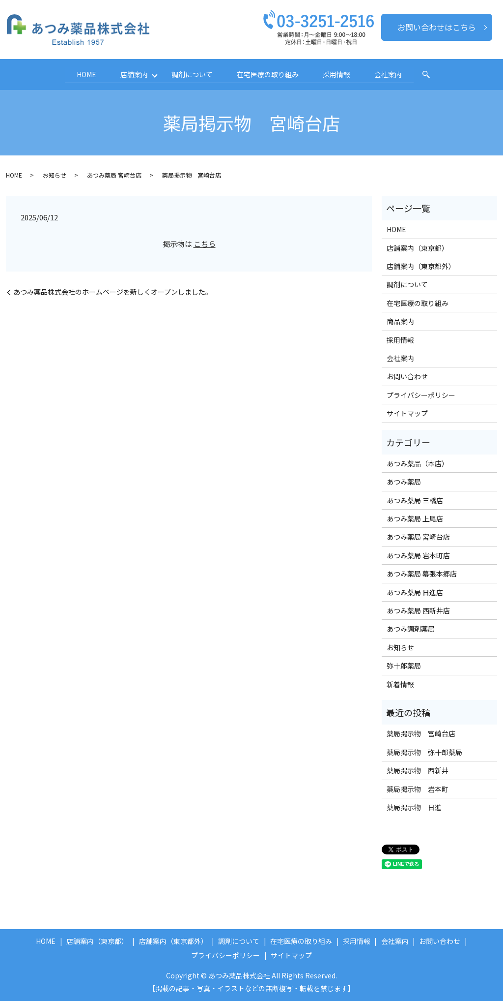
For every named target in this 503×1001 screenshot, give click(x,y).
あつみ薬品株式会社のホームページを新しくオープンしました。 (112, 292)
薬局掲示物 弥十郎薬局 (424, 752)
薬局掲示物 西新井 (417, 770)
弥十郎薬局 (404, 665)
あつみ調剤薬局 (411, 629)
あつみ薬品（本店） (417, 463)
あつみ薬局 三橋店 (415, 500)
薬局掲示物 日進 (414, 807)
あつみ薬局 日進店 (415, 592)
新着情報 (400, 684)
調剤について (192, 74)
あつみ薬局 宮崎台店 (114, 175)
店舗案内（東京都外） (421, 266)
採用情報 (337, 74)
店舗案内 (132, 74)
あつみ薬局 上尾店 (415, 518)
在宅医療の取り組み (268, 74)
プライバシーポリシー (421, 394)
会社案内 (390, 74)
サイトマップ (407, 413)
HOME (84, 74)
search (428, 74)
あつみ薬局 (404, 481)
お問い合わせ (407, 376)
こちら (205, 244)
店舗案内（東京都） (417, 247)
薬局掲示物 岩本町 (417, 788)
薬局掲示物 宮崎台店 (421, 733)
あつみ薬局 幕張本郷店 (422, 573)
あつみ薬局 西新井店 (418, 610)
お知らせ (54, 175)
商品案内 (400, 321)
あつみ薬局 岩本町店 (418, 555)
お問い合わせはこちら (436, 27)
